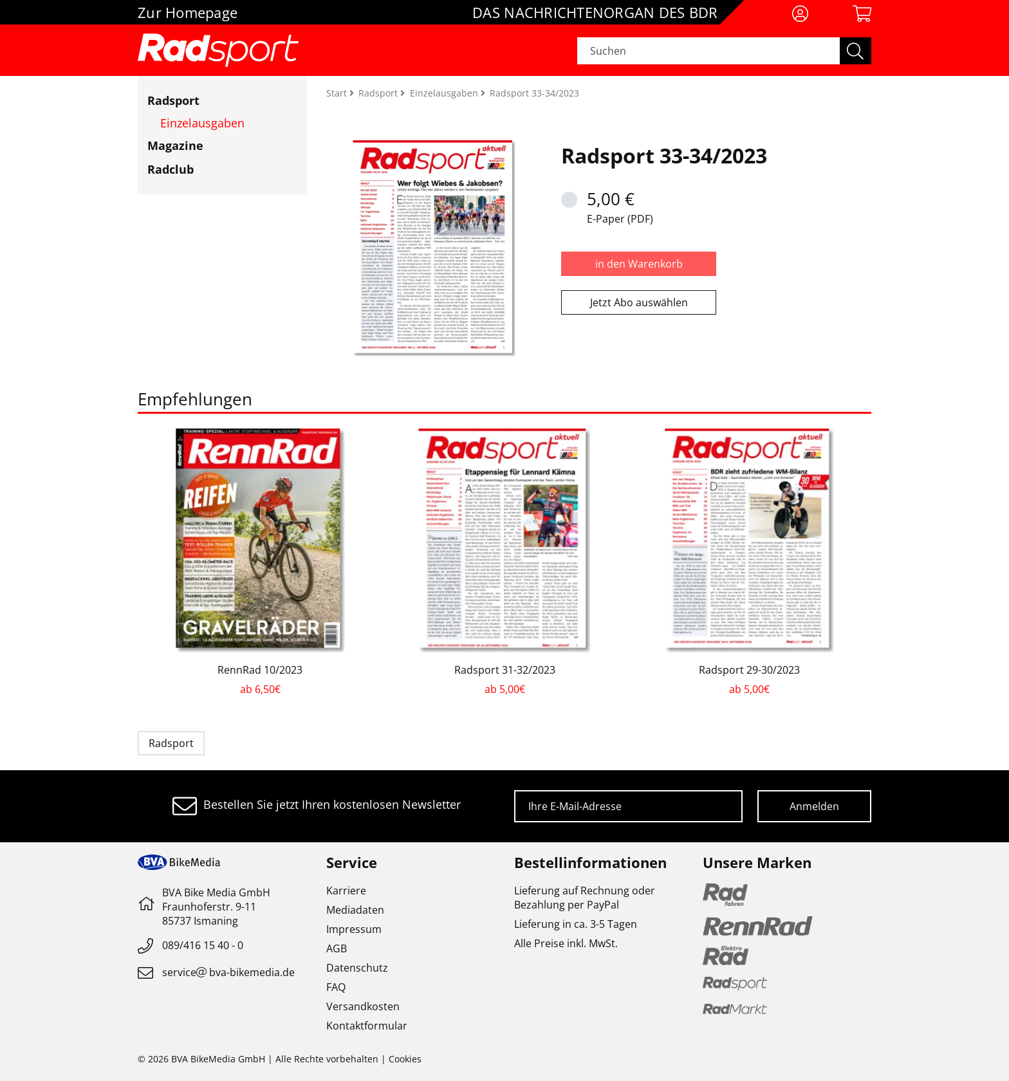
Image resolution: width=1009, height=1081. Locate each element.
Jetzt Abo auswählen (639, 302)
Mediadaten (355, 910)
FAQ (336, 987)
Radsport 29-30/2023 (749, 670)
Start (337, 93)
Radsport (173, 100)
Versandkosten (363, 1006)
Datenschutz (357, 968)
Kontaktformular (366, 1026)
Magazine (175, 145)
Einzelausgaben (202, 123)
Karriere (346, 890)
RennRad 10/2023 (260, 670)
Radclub (170, 169)
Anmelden (814, 806)
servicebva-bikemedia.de (228, 972)
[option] (260, 562)
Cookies (405, 1059)
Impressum (354, 929)
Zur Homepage (187, 12)
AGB (336, 948)
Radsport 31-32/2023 (504, 670)
